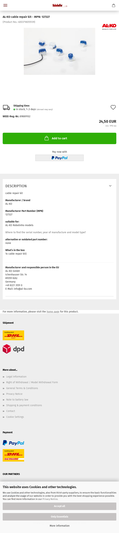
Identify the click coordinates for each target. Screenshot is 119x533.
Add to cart (55, 138)
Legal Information (16, 376)
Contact (10, 411)
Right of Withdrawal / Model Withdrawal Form (32, 382)
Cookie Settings (15, 416)
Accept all (59, 506)
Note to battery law (17, 399)
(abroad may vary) (45, 109)
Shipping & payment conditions (24, 405)
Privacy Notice (50, 499)
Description (16, 186)
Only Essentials (59, 516)
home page (53, 311)
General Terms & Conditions (22, 388)
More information (60, 525)
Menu (5, 5)
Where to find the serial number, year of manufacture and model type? (45, 232)
